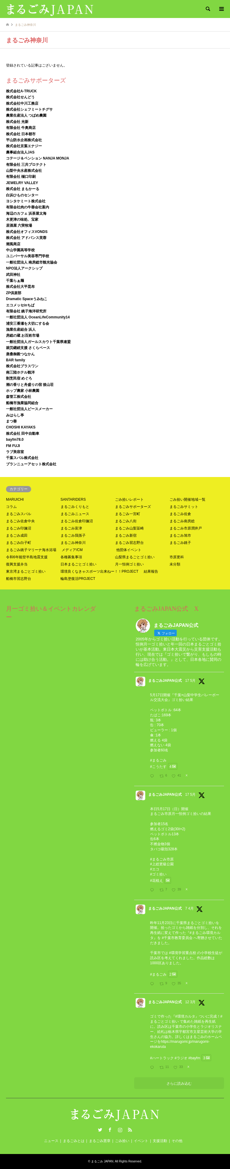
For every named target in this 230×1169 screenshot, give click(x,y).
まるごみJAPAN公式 (165, 680)
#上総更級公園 (162, 864)
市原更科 (177, 557)
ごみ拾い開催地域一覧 (187, 499)
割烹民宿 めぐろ (19, 378)
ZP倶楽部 (13, 293)
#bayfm (194, 1058)
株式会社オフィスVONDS (27, 232)
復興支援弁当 (17, 564)
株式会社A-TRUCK (21, 91)
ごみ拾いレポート (129, 499)
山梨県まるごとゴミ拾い (135, 557)
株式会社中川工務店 (22, 103)
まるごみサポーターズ (133, 507)
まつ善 (11, 421)
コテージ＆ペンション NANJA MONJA (37, 158)
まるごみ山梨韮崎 (129, 528)
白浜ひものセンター (22, 195)
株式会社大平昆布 (20, 287)
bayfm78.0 (15, 439)
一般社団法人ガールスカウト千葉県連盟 (38, 342)
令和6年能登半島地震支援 (27, 557)
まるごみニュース (74, 514)
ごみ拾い (122, 1141)
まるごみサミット (184, 507)
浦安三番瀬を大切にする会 (27, 323)
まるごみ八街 (126, 521)
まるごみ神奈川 (73, 543)
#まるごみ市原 (162, 859)
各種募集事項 (71, 557)
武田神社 (13, 275)
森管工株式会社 (18, 397)
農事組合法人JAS (20, 152)
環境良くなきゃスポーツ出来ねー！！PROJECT (99, 571)
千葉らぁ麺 (15, 281)
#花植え (156, 880)
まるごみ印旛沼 (18, 528)
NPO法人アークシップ (24, 268)
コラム (11, 507)
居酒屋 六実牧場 (19, 225)
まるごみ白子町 (18, 543)
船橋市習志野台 (18, 579)
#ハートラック (162, 1058)
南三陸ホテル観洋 (20, 372)
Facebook (110, 1130)
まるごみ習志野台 (129, 543)
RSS (130, 1130)
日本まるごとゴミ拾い (78, 564)
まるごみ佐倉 (180, 514)
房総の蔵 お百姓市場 (22, 335)
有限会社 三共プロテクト (26, 165)
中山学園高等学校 (20, 250)
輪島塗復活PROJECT (77, 579)
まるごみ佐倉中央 (20, 521)
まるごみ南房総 (182, 521)
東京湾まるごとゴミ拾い (26, 571)
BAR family (15, 360)
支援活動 (160, 1141)
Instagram (120, 1130)
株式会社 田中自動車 (22, 433)
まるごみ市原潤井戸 (186, 528)
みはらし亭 (15, 415)
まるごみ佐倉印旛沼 (76, 521)
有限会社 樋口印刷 (21, 176)
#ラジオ (181, 1058)
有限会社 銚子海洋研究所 (26, 311)
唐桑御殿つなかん (20, 354)
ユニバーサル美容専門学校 (27, 256)
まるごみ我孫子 (73, 535)
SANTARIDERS (73, 499)
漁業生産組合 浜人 (21, 329)
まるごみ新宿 (126, 535)
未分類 (175, 564)
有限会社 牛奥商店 (21, 128)
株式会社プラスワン (22, 366)
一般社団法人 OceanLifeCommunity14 (38, 317)
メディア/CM (72, 550)
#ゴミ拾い (158, 874)
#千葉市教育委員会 (177, 938)
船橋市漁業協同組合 (22, 403)
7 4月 (189, 908)
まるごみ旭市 (180, 535)
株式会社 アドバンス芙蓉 (26, 238)
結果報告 (151, 571)
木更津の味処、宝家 (22, 219)
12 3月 (190, 1002)
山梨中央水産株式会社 (24, 170)
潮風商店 (13, 244)
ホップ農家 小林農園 (22, 391)
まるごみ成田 (17, 535)
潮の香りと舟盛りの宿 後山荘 (30, 385)
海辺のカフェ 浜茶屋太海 (26, 213)
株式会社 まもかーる (22, 189)
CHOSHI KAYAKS (20, 427)
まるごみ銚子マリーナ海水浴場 (31, 550)
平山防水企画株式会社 (24, 140)
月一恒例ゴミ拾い (129, 564)
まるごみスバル (18, 514)
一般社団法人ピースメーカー (29, 409)
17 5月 (190, 680)
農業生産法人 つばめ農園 (26, 115)
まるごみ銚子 (180, 543)
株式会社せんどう (20, 97)
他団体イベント (128, 550)
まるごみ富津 (71, 528)
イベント (141, 1141)
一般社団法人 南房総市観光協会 (31, 262)
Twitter (100, 1130)
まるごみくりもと (74, 507)
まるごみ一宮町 (127, 514)
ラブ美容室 (15, 452)
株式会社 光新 (17, 122)
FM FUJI (13, 446)
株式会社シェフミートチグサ (29, 109)
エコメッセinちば (20, 305)
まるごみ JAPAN (102, 1161)
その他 (177, 1141)
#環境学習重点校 (182, 953)
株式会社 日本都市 (21, 134)
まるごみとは (73, 1141)
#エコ (154, 869)
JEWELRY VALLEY (22, 183)
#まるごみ (158, 760)
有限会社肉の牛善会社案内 (27, 207)
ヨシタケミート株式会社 (26, 201)
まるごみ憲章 (100, 1141)
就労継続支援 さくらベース (28, 348)
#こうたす (158, 766)
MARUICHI (15, 499)
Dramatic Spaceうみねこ (26, 299)
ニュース (51, 1141)
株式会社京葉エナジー (24, 146)
